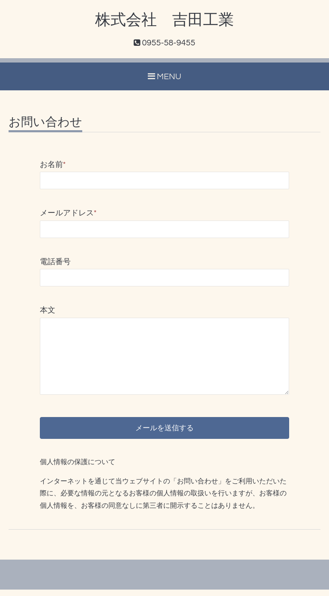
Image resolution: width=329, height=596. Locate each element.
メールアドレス (68, 213)
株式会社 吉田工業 (164, 20)
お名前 (53, 165)
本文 (47, 310)
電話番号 (55, 262)
